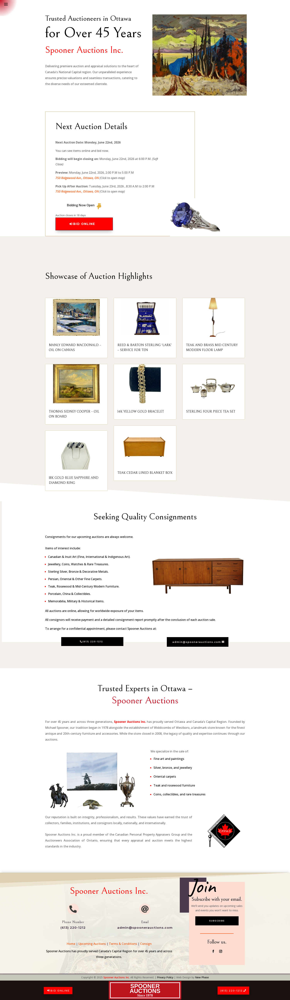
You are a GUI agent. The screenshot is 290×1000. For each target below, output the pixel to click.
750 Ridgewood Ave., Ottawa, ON (77, 178)
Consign (146, 944)
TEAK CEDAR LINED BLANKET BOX (144, 473)
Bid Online (60, 990)
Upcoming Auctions (92, 944)
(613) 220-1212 (231, 990)
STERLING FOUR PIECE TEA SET (210, 411)
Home (71, 944)
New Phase (202, 977)
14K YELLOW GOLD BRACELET (140, 411)
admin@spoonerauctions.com (196, 641)
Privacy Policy (165, 977)
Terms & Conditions (123, 944)
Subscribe (217, 920)
